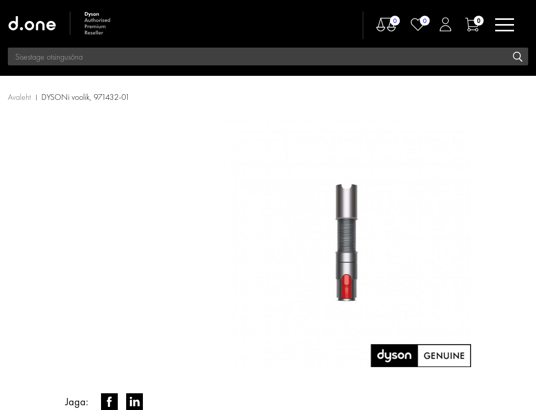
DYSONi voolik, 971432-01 (85, 97)
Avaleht (19, 97)
